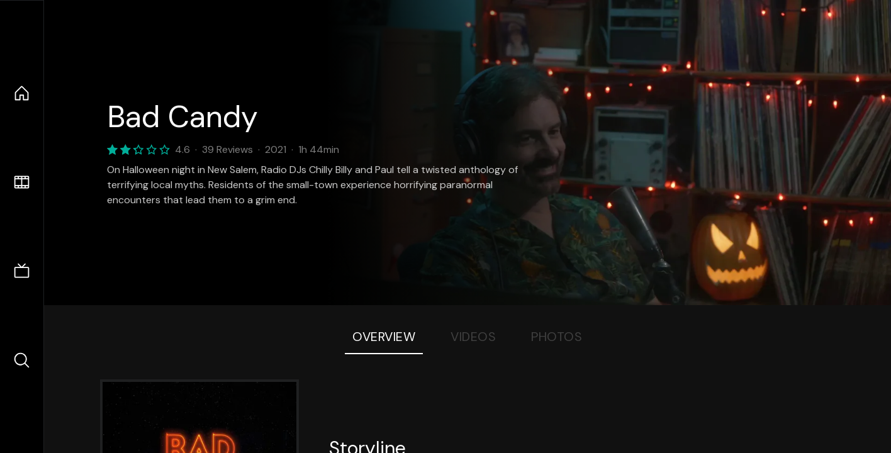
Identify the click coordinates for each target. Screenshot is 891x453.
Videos (473, 336)
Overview (383, 336)
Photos (556, 336)
